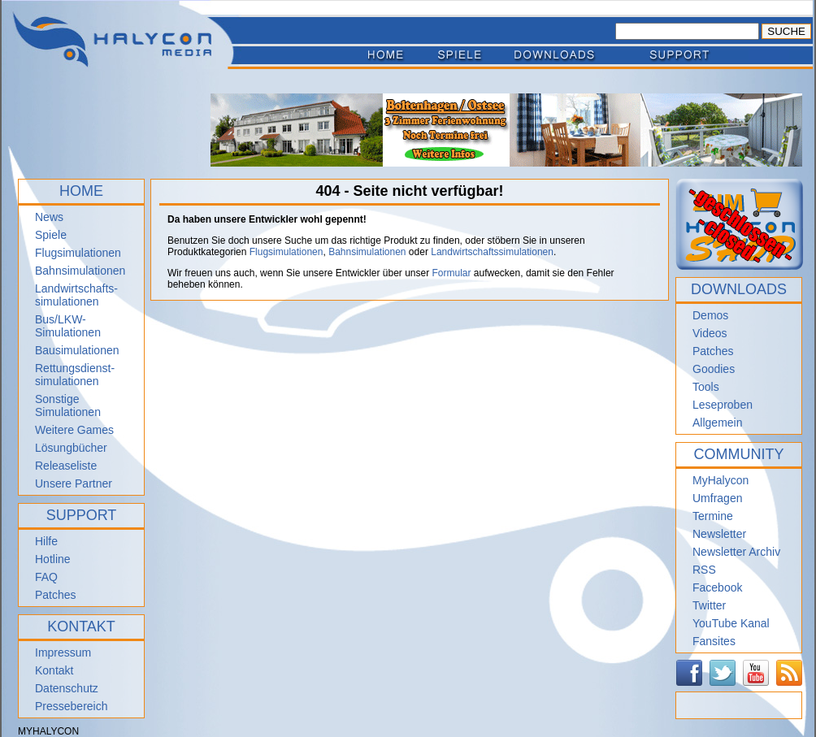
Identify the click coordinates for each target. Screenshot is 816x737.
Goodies (713, 368)
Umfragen (717, 498)
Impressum (63, 652)
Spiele (51, 234)
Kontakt (54, 670)
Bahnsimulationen (80, 270)
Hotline (53, 559)
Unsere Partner (73, 483)
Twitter (709, 605)
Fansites (714, 641)
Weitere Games (74, 429)
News (49, 216)
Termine (712, 515)
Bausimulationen (77, 350)
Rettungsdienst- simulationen (75, 375)
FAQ (46, 576)
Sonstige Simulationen (68, 405)
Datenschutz (66, 688)
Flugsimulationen (78, 252)
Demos (710, 315)
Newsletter (719, 533)
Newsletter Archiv (736, 551)
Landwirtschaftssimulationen (492, 252)
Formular (451, 273)
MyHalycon (720, 480)
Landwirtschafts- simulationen (76, 295)
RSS (704, 569)
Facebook (717, 587)
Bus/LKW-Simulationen (68, 326)
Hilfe (46, 541)
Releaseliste (66, 465)
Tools (705, 386)
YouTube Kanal (731, 623)
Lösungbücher (71, 447)
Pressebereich (71, 706)
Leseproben (722, 404)
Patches (55, 594)
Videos (709, 333)
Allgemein (717, 422)
